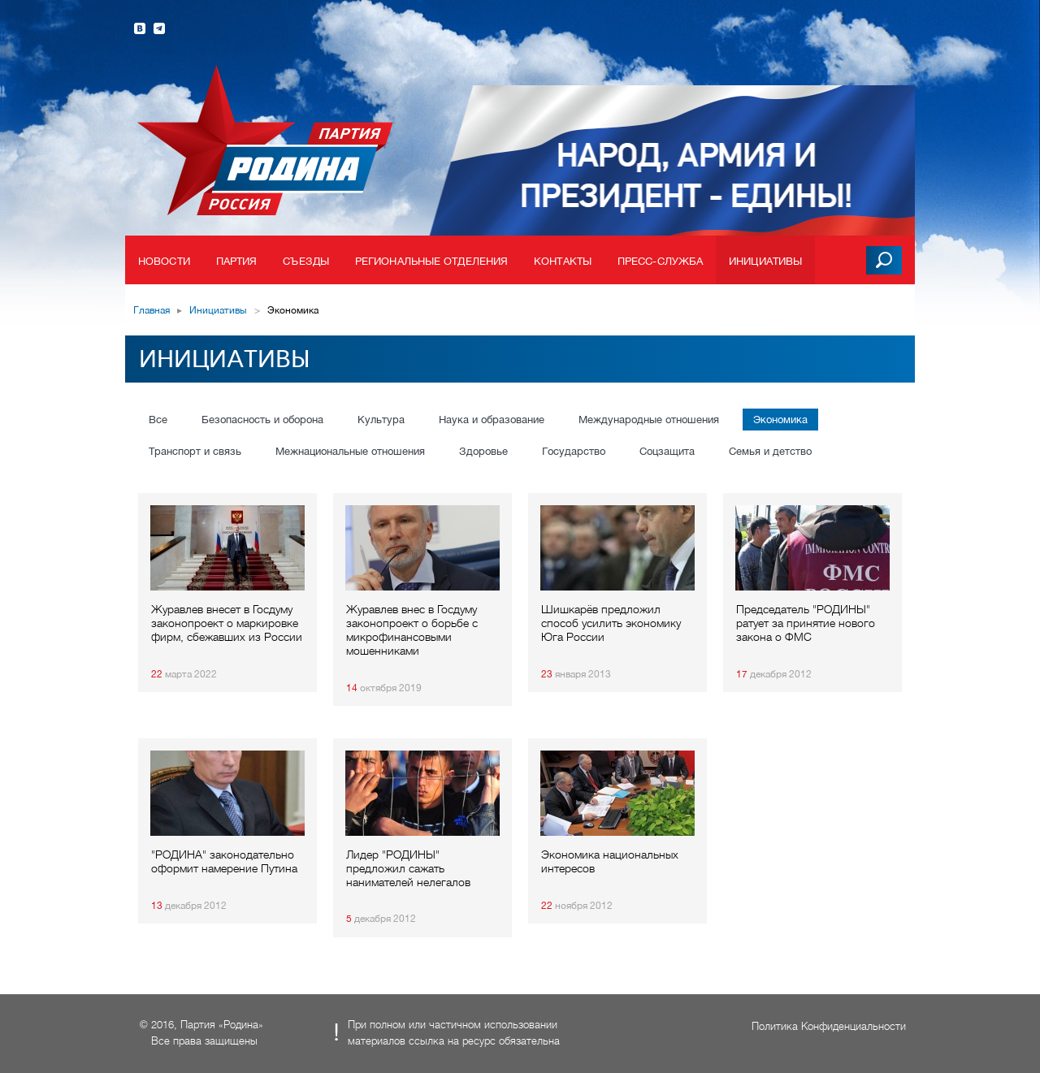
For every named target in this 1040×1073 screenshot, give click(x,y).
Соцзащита (667, 451)
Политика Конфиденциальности (829, 1026)
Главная (151, 310)
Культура (381, 419)
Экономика (780, 419)
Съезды (306, 261)
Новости (164, 261)
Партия (237, 261)
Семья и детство (770, 451)
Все (158, 419)
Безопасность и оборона (262, 419)
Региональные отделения (431, 261)
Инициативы (765, 261)
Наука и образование (491, 419)
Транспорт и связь (195, 451)
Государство (573, 451)
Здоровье (483, 451)
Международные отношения (648, 419)
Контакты (563, 261)
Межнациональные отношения (350, 451)
